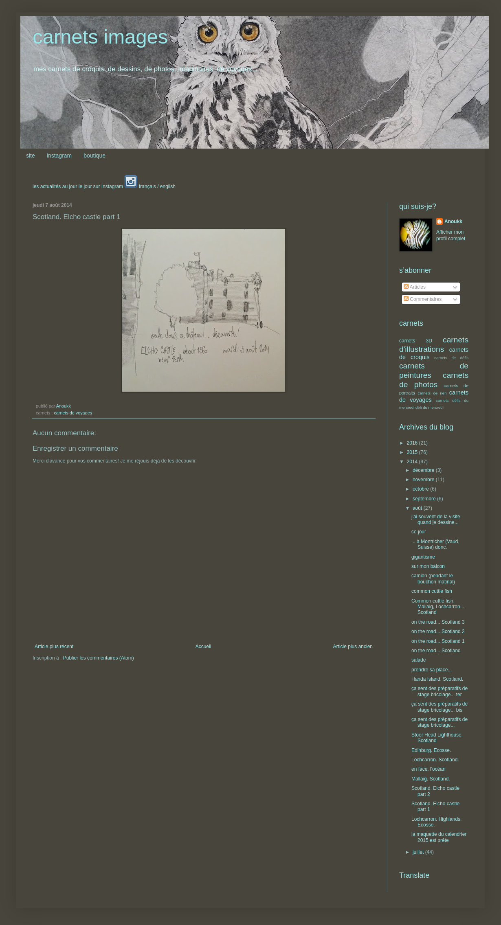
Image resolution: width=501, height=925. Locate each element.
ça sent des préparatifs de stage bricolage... (439, 722)
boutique (94, 155)
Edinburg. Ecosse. (431, 750)
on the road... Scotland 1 (438, 641)
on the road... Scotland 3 (438, 622)
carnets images (100, 37)
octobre (421, 489)
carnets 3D (415, 341)
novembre (424, 479)
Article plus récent (54, 646)
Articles (415, 287)
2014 (413, 462)
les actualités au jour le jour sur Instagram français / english (104, 186)
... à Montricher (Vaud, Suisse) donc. (435, 544)
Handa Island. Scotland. (437, 679)
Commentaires (423, 299)
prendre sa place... (431, 670)
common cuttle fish (431, 591)
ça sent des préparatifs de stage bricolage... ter (439, 691)
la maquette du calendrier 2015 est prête (438, 837)
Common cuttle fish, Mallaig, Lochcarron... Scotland (437, 607)
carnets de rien (432, 393)
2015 (413, 452)
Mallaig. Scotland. (430, 779)
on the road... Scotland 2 (438, 631)
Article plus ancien (353, 646)
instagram (59, 155)
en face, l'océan (428, 769)
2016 (413, 443)
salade (418, 660)
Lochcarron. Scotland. (435, 760)
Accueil (203, 646)
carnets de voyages (73, 412)
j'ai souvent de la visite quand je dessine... (435, 519)
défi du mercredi (429, 407)
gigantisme (423, 557)
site (30, 155)
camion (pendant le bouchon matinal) (433, 578)
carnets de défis (451, 357)
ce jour (418, 532)
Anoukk (453, 221)
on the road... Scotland (436, 650)
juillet (419, 852)
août (418, 508)
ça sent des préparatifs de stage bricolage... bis (439, 706)
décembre (424, 470)
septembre (425, 499)
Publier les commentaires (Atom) (98, 658)
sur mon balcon (428, 566)
